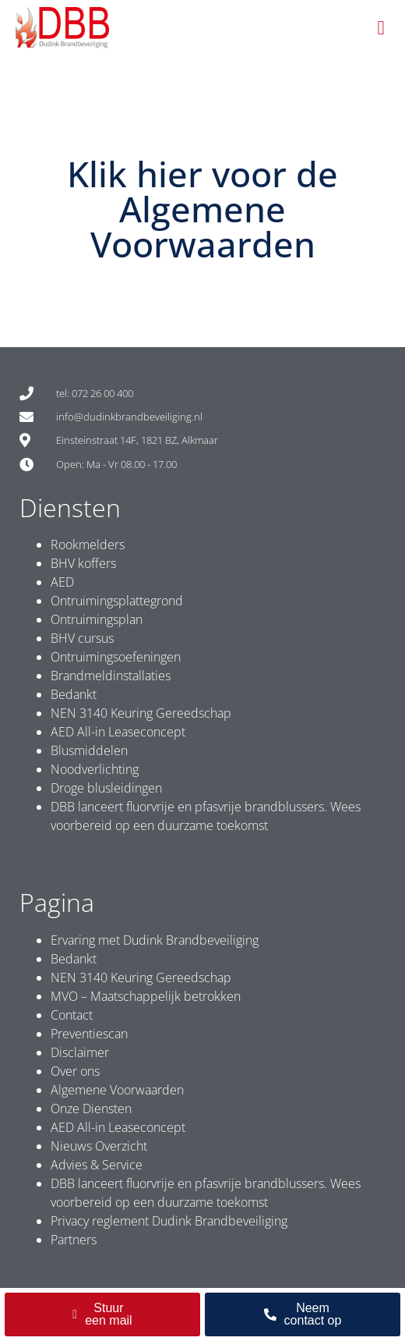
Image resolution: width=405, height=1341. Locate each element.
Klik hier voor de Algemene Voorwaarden (202, 209)
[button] (380, 28)
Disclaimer (80, 1052)
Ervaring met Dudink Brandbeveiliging (155, 940)
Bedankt (74, 694)
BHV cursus (82, 638)
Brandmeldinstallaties (111, 675)
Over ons (75, 1071)
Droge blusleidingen (106, 787)
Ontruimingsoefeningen (116, 656)
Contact (72, 1014)
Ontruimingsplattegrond (117, 600)
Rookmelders (88, 544)
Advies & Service (97, 1164)
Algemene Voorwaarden (117, 1089)
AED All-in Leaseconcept (118, 731)
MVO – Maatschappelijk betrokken (146, 996)
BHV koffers (83, 563)
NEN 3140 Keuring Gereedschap (141, 713)
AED (62, 582)
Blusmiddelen (89, 750)
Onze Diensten (91, 1108)
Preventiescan (89, 1033)
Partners (74, 1239)
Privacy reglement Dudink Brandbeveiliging (169, 1220)
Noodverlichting (95, 769)
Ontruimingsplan (97, 619)
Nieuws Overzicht (99, 1146)
